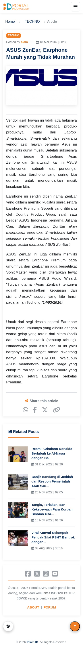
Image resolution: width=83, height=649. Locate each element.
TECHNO (32, 21)
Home (10, 21)
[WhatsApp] (25, 410)
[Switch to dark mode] (8, 626)
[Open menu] (75, 6)
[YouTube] (55, 574)
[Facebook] (35, 410)
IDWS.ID (32, 642)
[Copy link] (56, 410)
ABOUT (33, 608)
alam (24, 42)
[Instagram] (46, 574)
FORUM (50, 608)
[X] (45, 410)
